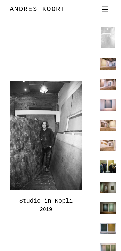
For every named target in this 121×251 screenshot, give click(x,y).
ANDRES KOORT (38, 9)
